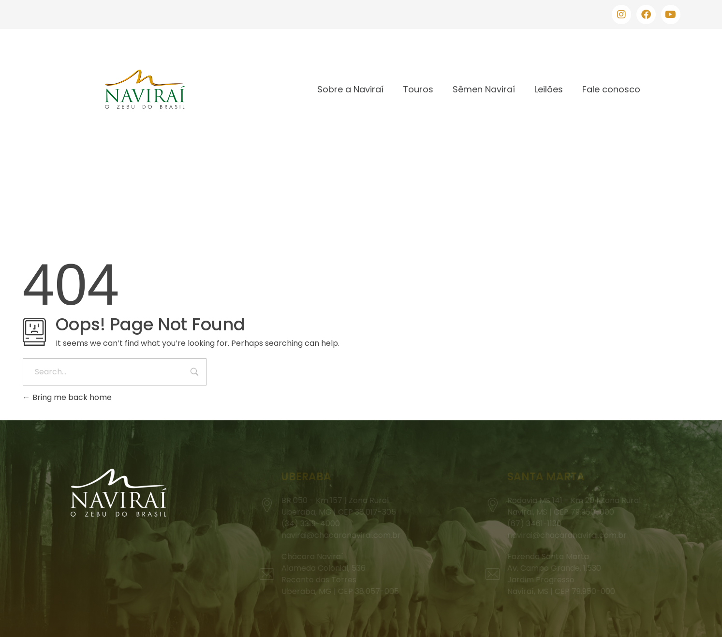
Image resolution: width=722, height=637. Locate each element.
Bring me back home (67, 397)
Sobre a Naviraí (350, 89)
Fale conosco (611, 89)
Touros (418, 89)
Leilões (548, 89)
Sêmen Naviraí (484, 89)
